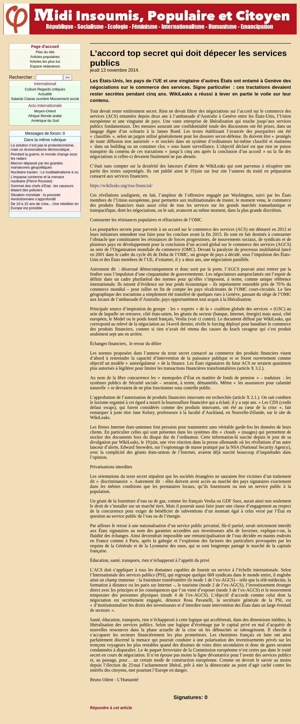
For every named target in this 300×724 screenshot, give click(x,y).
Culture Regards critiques (45, 89)
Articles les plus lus (45, 61)
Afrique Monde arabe (45, 116)
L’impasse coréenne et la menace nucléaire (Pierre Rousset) (37, 179)
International (45, 84)
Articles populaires (45, 57)
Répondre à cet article (111, 708)
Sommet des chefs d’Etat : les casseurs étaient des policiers (42, 188)
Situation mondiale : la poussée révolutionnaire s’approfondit (36, 197)
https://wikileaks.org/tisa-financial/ (121, 185)
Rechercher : (22, 77)
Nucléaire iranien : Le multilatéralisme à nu (44, 172)
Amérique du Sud (45, 120)
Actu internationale (45, 105)
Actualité (45, 94)
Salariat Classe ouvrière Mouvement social (45, 99)
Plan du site (45, 52)
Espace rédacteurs (45, 66)
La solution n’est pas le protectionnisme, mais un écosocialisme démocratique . (43, 147)
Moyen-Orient (45, 111)
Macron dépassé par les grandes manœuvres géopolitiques (37, 165)
